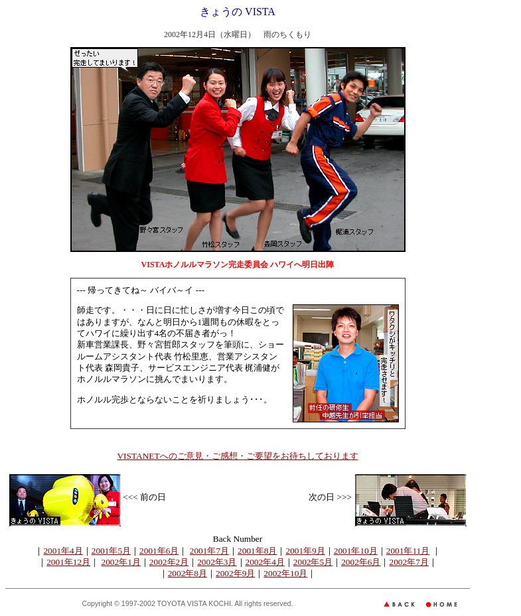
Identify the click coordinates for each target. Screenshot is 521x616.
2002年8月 (187, 573)
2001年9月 (305, 551)
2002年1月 (121, 562)
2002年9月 (235, 573)
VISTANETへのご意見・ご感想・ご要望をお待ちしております (237, 456)
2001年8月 (257, 551)
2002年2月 (168, 562)
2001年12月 (68, 562)
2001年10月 (356, 551)
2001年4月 (62, 551)
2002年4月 (265, 562)
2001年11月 (408, 551)
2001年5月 (111, 551)
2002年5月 (313, 562)
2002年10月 (285, 573)
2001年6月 (159, 551)
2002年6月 (360, 562)
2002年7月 (408, 562)
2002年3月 (216, 562)
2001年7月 (209, 551)
